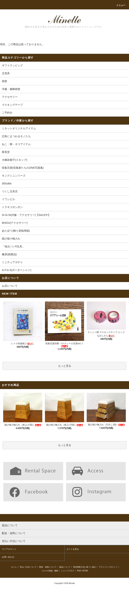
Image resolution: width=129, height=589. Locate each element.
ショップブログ (67, 571)
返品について (64, 567)
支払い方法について (28, 567)
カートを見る (72, 549)
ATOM (85, 571)
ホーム (14, 567)
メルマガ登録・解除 (49, 571)
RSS (79, 571)
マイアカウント (9, 549)
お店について (10, 285)
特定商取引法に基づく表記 (84, 567)
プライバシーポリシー (108, 567)
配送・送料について (47, 567)
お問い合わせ (8, 557)
